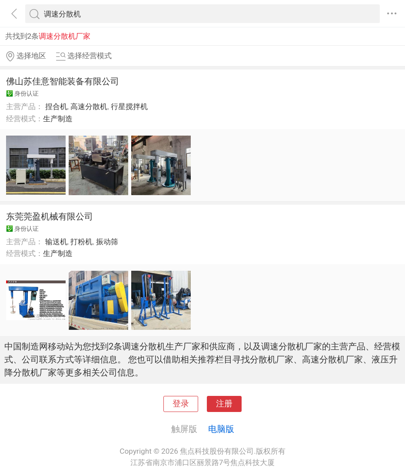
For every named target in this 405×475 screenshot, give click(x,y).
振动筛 (107, 241)
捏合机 (56, 106)
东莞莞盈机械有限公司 (49, 216)
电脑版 (221, 429)
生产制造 (58, 118)
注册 (224, 404)
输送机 (56, 241)
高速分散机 (88, 106)
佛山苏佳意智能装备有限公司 (62, 81)
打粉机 (81, 241)
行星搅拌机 (129, 106)
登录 (181, 404)
